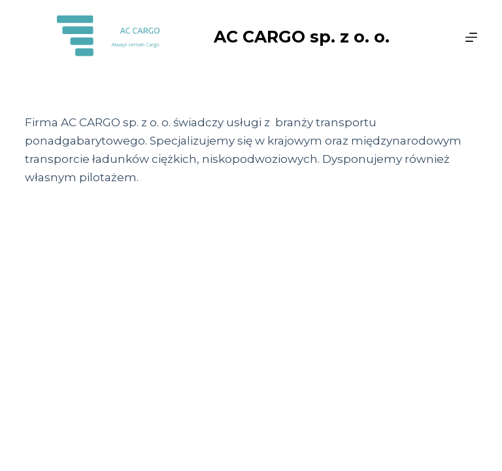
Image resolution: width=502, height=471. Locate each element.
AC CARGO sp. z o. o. (302, 36)
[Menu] (471, 37)
